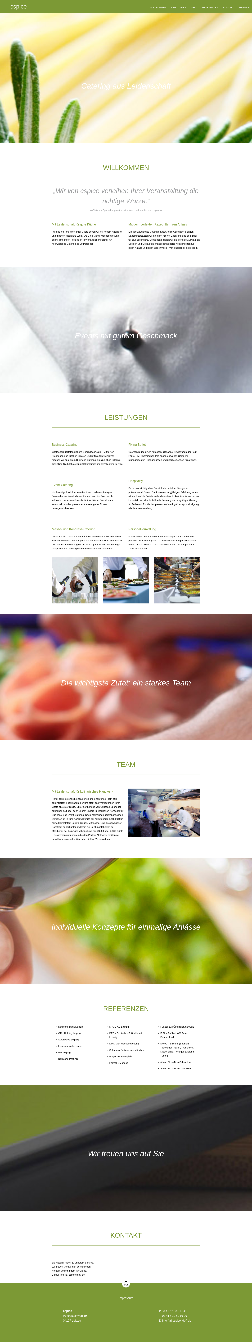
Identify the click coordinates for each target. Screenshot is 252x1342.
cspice (18, 6)
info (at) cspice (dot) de (72, 1274)
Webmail (244, 7)
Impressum (126, 1298)
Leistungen (178, 7)
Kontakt (228, 7)
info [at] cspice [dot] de (176, 1320)
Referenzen (210, 7)
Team (194, 7)
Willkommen (158, 7)
